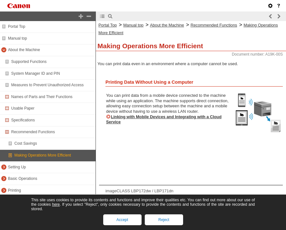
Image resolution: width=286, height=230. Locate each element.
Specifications (23, 120)
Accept (122, 220)
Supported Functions (29, 61)
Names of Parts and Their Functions (42, 97)
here (56, 204)
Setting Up (17, 167)
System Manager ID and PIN (35, 73)
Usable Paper (23, 108)
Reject (163, 220)
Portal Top (16, 26)
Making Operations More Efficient (42, 155)
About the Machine (24, 50)
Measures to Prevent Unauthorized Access (47, 85)
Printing (14, 190)
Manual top (17, 38)
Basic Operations (22, 178)
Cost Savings (25, 143)
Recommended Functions (33, 132)
